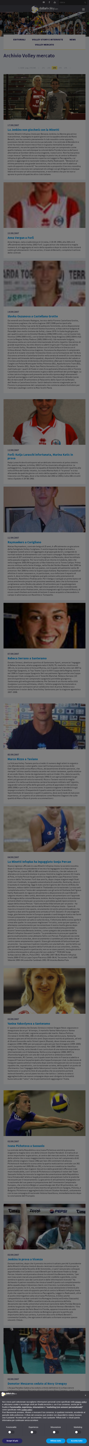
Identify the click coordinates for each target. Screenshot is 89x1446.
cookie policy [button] (26, 1410)
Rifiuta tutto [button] (55, 1441)
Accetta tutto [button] (76, 1441)
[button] (85, 1395)
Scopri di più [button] (12, 1441)
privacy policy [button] (81, 1402)
